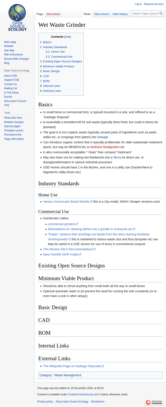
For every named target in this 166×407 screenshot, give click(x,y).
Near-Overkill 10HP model (60, 254)
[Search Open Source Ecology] (147, 13)
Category (46, 375)
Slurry (117, 157)
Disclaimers (97, 401)
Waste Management (67, 375)
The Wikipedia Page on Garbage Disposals (72, 366)
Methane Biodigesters (105, 147)
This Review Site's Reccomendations (68, 249)
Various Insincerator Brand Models (66, 201)
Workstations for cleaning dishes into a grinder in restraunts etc (90, 229)
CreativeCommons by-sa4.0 (84, 394)
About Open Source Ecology (72, 401)
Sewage (102, 137)
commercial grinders (61, 224)
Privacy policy (45, 401)
